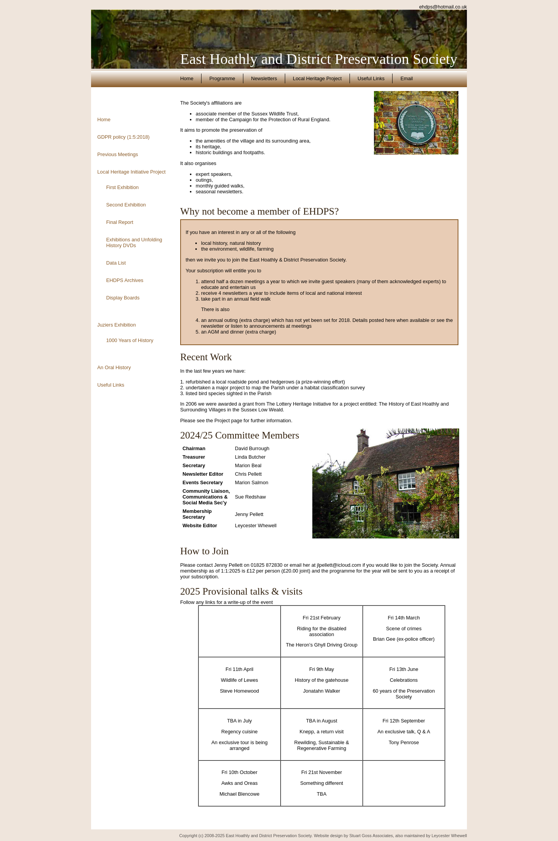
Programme (222, 78)
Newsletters (264, 78)
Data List (116, 263)
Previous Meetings (117, 154)
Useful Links (371, 78)
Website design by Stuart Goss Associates (353, 835)
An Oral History (114, 367)
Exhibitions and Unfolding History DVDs (134, 242)
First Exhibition (122, 187)
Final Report (119, 222)
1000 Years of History (129, 340)
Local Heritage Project (317, 78)
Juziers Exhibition (116, 325)
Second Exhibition (126, 205)
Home (186, 78)
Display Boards (123, 298)
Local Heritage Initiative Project (131, 172)
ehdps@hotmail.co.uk (443, 7)
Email (406, 78)
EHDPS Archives (124, 280)
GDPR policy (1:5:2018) (123, 137)
